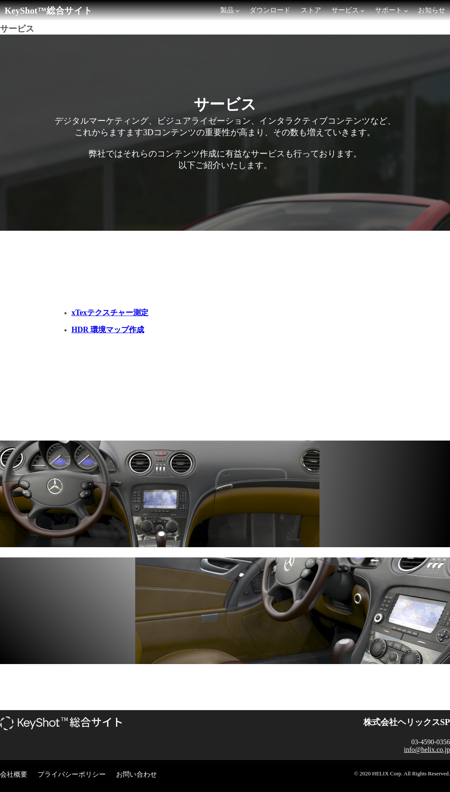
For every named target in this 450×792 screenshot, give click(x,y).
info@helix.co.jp (427, 749)
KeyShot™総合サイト (49, 11)
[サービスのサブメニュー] (362, 11)
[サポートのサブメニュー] (406, 11)
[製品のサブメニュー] (237, 11)
